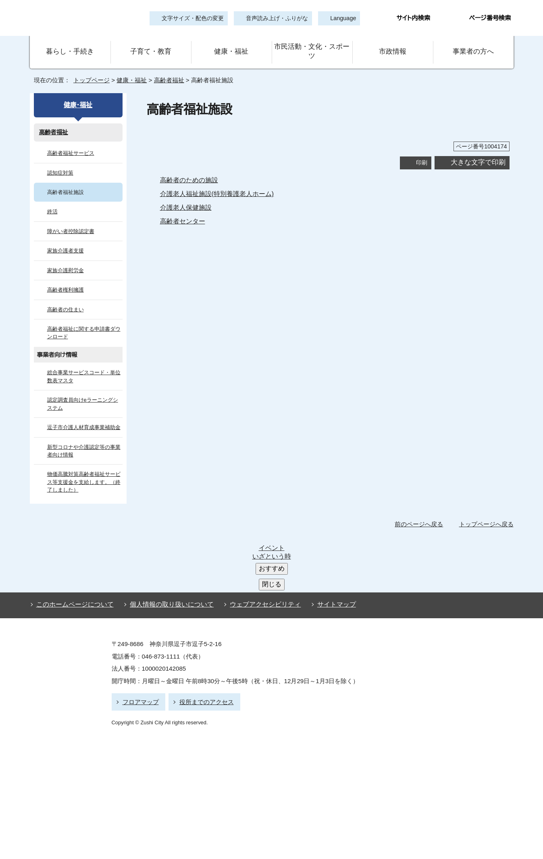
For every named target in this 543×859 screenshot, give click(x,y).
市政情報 (392, 45)
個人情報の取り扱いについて (168, 537)
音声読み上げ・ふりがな (273, 18)
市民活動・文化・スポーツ (312, 45)
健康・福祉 (231, 45)
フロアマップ (139, 632)
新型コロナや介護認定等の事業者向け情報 (83, 439)
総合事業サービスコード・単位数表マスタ (83, 365)
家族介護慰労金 (65, 259)
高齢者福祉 (166, 69)
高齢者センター (181, 209)
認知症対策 (60, 161)
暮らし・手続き (70, 45)
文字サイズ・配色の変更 (193, 18)
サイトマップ (324, 537)
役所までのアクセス (203, 632)
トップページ (88, 69)
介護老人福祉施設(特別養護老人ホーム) (217, 182)
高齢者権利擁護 (65, 278)
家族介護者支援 (65, 239)
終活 (52, 200)
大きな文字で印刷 (478, 151)
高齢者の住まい (65, 298)
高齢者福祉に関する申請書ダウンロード (83, 321)
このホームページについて (73, 537)
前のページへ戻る (421, 513)
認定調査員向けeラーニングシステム (82, 392)
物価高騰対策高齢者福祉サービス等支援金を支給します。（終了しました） (83, 471)
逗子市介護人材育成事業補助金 (84, 416)
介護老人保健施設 (186, 196)
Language (340, 18)
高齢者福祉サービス (70, 141)
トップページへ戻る (488, 513)
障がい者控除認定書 (70, 220)
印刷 (421, 151)
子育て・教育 (150, 45)
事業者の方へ (473, 45)
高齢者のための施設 (189, 168)
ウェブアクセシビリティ (258, 537)
